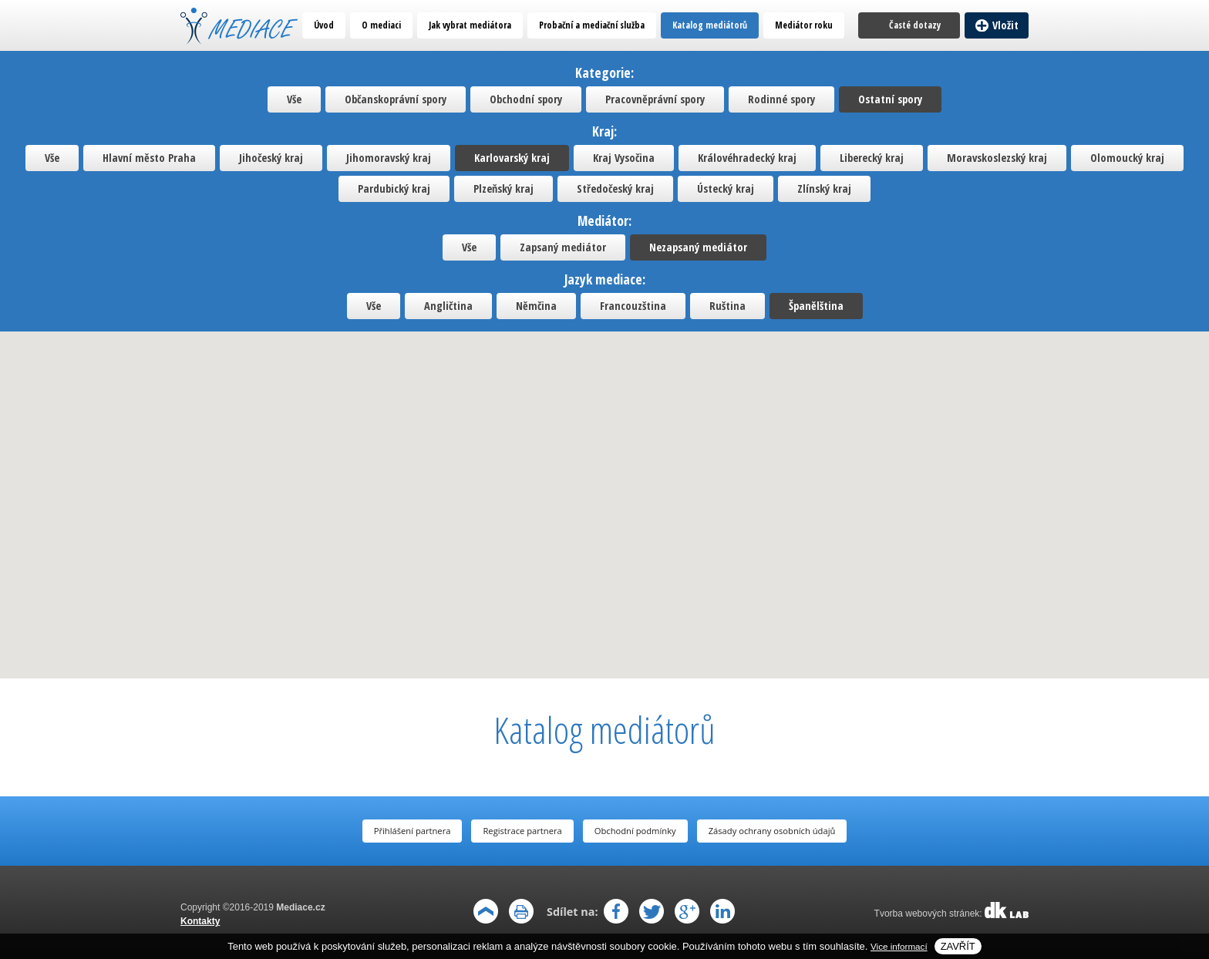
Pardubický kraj (394, 188)
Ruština (727, 305)
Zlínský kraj (824, 188)
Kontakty (200, 921)
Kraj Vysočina (624, 157)
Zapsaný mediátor (563, 247)
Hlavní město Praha (149, 157)
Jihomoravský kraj (388, 157)
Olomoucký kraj (1127, 157)
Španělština (816, 305)
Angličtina (448, 305)
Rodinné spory (781, 99)
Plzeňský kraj (503, 188)
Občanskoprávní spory (395, 99)
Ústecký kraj (725, 188)
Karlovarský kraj (512, 157)
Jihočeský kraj (271, 157)
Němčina (536, 305)
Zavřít (958, 946)
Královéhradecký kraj (747, 157)
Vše (294, 99)
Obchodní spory (526, 99)
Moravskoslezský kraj (997, 157)
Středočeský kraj (615, 188)
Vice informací (899, 946)
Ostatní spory (890, 99)
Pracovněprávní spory (655, 99)
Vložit (1005, 25)
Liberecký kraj (872, 157)
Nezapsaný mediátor (698, 247)
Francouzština (633, 305)
